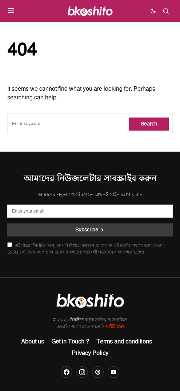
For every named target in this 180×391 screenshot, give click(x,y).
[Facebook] (66, 372)
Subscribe (86, 229)
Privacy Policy (90, 353)
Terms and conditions (124, 342)
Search (149, 123)
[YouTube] (113, 372)
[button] (11, 11)
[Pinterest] (98, 372)
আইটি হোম (114, 327)
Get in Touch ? (70, 342)
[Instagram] (82, 372)
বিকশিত (77, 320)
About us (32, 342)
